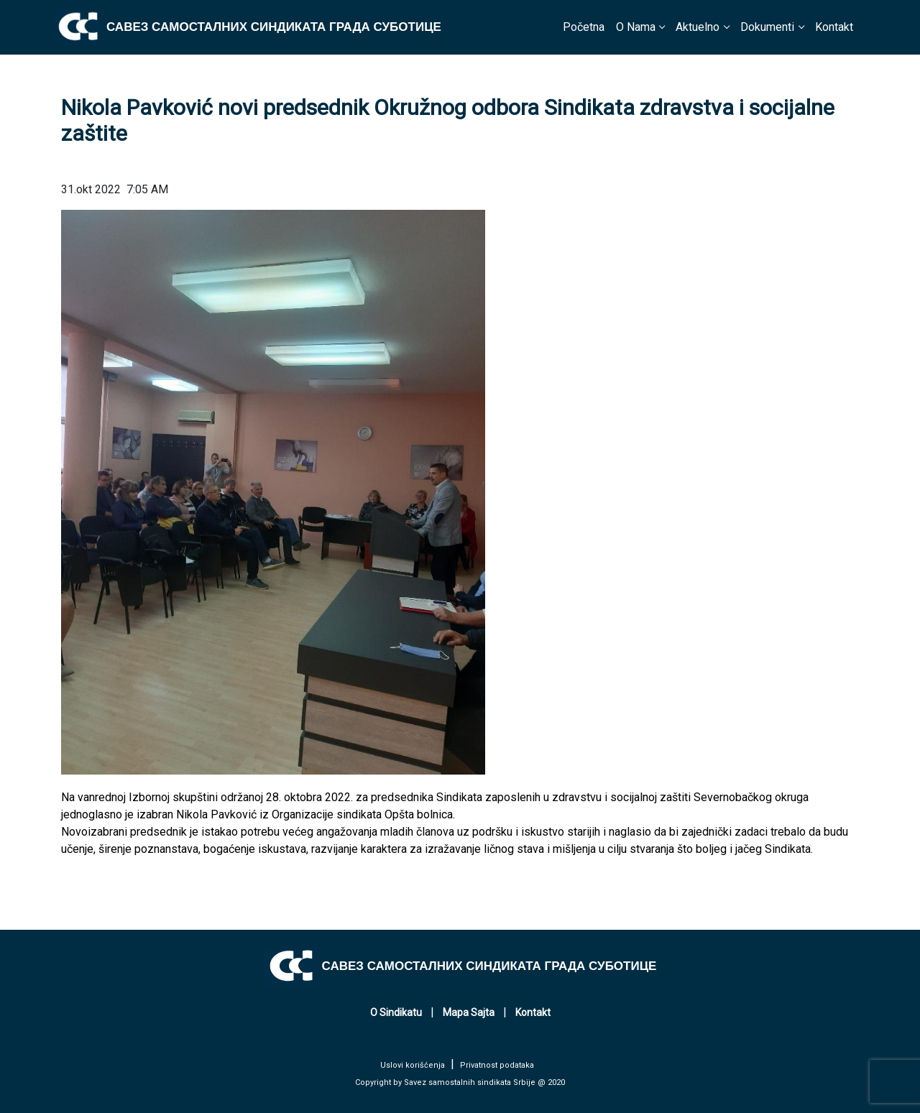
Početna (583, 27)
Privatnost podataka (497, 1065)
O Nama (636, 27)
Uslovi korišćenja (412, 1065)
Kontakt (834, 27)
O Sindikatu (396, 1012)
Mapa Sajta (468, 1012)
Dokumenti (767, 27)
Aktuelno (697, 27)
